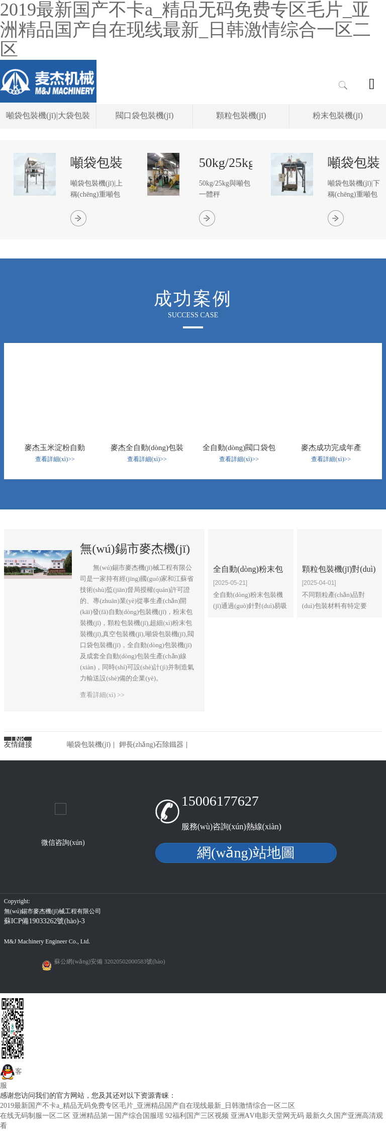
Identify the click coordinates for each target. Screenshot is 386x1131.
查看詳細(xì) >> (102, 695)
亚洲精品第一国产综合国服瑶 (118, 1115)
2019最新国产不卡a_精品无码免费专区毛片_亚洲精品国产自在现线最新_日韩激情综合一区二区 (147, 1105)
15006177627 (220, 801)
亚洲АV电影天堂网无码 (267, 1115)
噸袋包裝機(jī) (89, 744)
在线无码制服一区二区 (35, 1115)
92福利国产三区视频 (197, 1115)
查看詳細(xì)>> (55, 459)
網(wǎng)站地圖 (246, 852)
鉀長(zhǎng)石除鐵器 (151, 744)
